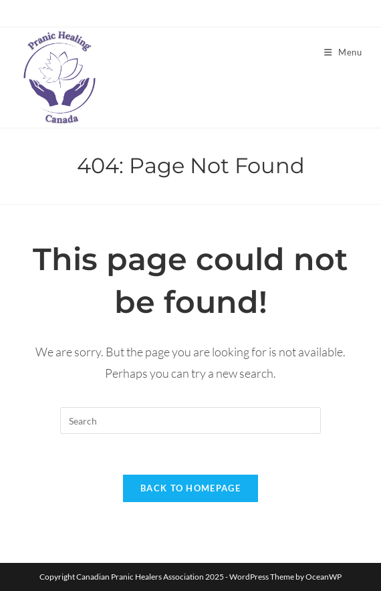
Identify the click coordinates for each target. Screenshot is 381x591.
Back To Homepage (190, 488)
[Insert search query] (190, 420)
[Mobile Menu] (343, 52)
